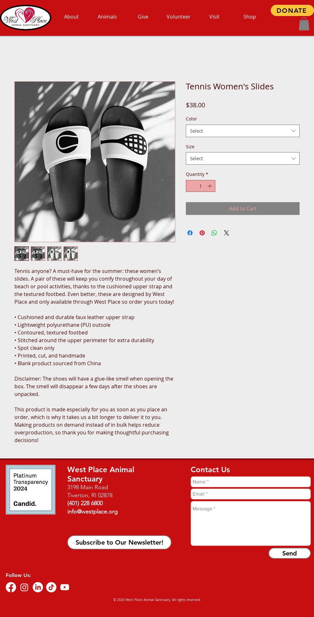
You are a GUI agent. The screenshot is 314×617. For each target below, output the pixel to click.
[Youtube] (65, 587)
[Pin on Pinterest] (202, 233)
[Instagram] (24, 587)
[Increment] (210, 186)
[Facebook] (11, 587)
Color (191, 119)
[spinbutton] (200, 186)
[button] (304, 23)
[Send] (290, 553)
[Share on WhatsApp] (214, 233)
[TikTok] (51, 587)
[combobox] (243, 131)
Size (190, 147)
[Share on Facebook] (190, 233)
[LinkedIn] (38, 587)
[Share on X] (226, 233)
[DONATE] (292, 10)
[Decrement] (191, 186)
